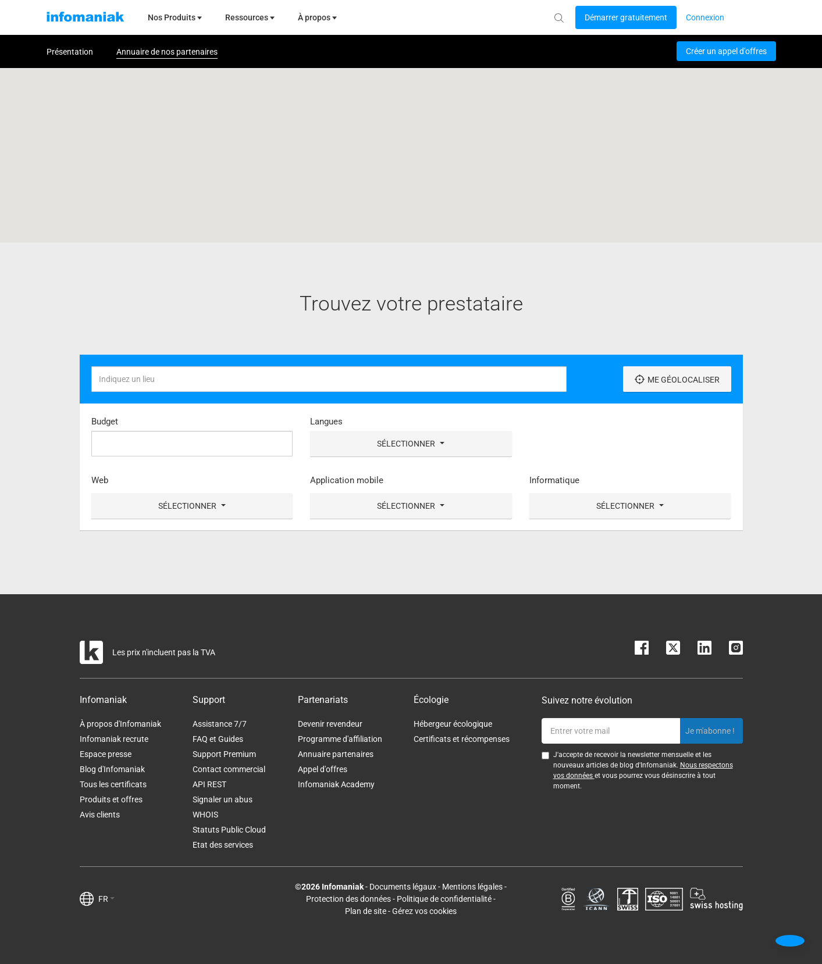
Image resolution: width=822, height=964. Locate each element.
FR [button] (106, 899)
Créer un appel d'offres (726, 51)
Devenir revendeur (330, 724)
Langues (326, 421)
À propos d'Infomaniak (120, 724)
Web (99, 480)
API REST (209, 784)
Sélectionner (410, 443)
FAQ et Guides (218, 739)
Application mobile (346, 480)
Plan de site (365, 911)
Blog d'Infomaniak (112, 769)
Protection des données (348, 899)
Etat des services (223, 844)
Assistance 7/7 (220, 724)
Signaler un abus (222, 799)
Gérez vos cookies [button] (424, 911)
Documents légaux (402, 886)
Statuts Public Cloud (229, 829)
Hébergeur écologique (453, 724)
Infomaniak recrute (114, 739)
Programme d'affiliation (340, 739)
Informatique (554, 480)
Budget (104, 421)
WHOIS (205, 814)
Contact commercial (229, 769)
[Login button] (626, 17)
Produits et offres (111, 799)
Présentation (70, 51)
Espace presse (105, 754)
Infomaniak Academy (336, 784)
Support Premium (224, 754)
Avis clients (100, 814)
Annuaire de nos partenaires (167, 51)
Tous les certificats (113, 784)
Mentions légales (472, 886)
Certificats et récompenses (462, 739)
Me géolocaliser (677, 379)
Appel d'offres (322, 769)
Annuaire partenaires (335, 754)
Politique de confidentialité (444, 899)
